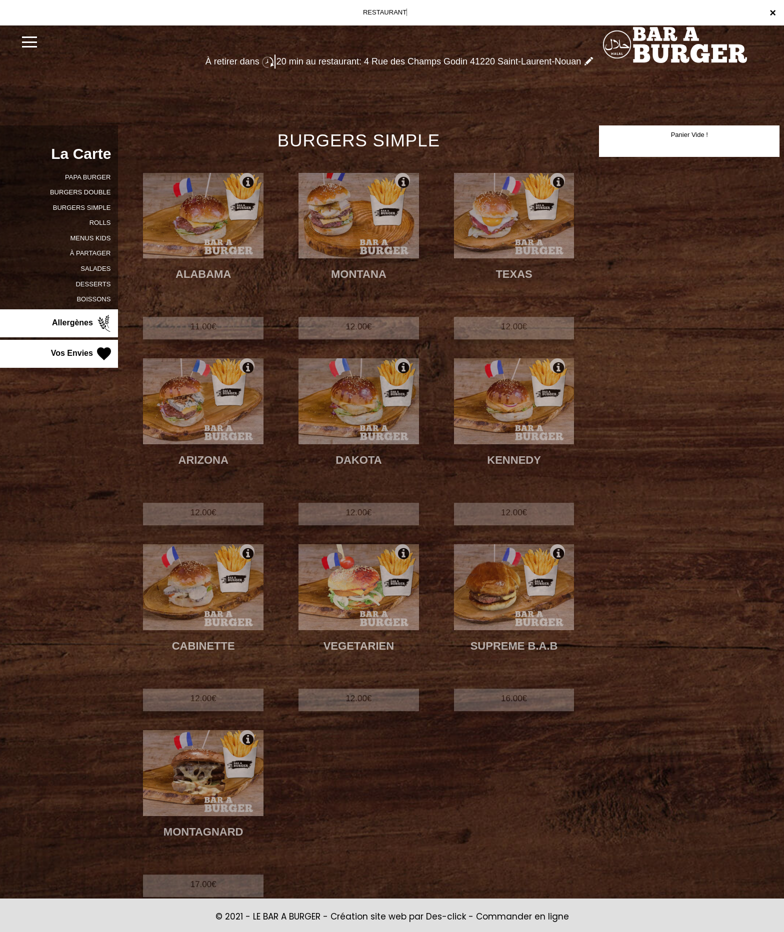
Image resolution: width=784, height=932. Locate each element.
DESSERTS (93, 284)
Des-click (446, 917)
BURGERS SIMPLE (82, 207)
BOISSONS (93, 299)
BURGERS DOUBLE (80, 192)
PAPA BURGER (87, 177)
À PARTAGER (90, 253)
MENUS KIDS (90, 238)
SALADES (95, 268)
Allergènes (82, 323)
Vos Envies (82, 354)
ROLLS (100, 222)
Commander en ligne (522, 917)
